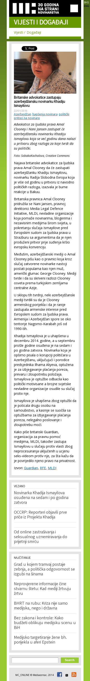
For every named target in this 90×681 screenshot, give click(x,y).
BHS (86, 2)
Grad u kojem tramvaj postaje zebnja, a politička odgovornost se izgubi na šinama (44, 570)
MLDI (52, 468)
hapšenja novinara (45, 114)
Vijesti (18, 32)
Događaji (34, 32)
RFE (43, 468)
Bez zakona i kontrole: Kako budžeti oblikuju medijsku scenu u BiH (45, 623)
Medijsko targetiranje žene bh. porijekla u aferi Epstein (40, 640)
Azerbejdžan (22, 114)
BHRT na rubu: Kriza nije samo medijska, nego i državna (41, 606)
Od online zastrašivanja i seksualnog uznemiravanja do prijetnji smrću (40, 537)
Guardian (31, 468)
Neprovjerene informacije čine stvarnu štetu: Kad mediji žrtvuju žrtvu (42, 589)
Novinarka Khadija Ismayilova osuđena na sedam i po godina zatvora (41, 498)
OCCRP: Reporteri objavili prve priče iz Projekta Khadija (40, 515)
